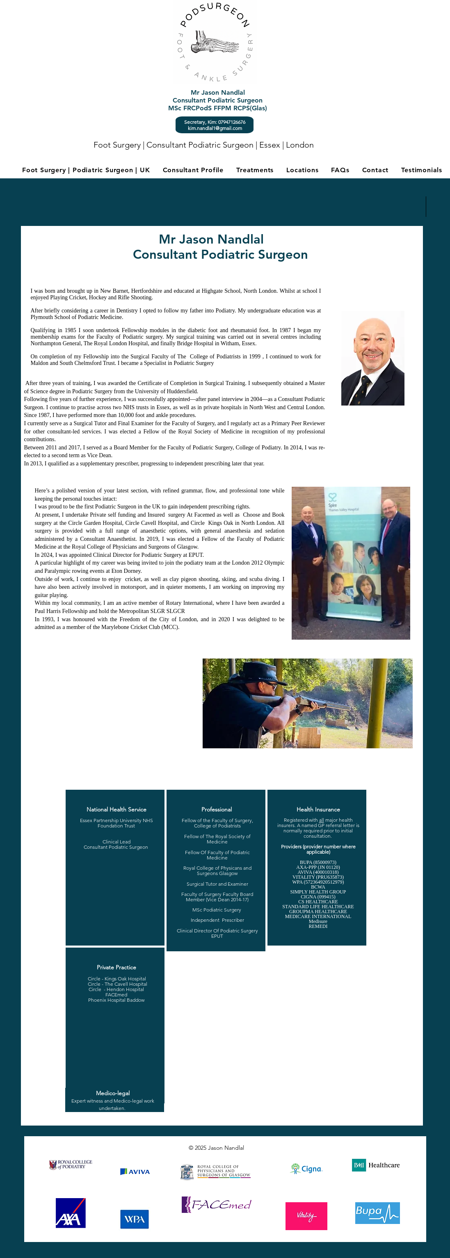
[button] (255, 170)
